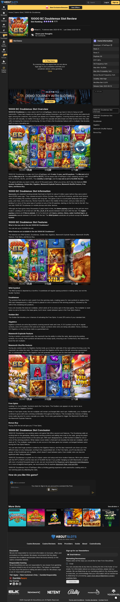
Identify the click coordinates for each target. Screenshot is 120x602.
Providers (68, 544)
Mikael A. (37, 30)
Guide (77, 544)
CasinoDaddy (95, 544)
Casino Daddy (3, 70)
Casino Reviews (49, 544)
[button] (106, 97)
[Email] (88, 554)
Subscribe (72, 582)
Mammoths (12, 194)
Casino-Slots (18, 12)
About (3, 62)
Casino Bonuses (33, 544)
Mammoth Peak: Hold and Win (67, 464)
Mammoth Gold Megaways (79, 462)
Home (11, 12)
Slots (3, 25)
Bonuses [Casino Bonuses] (4, 14)
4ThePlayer (107, 45)
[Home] (4, 8)
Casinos (4, 19)
